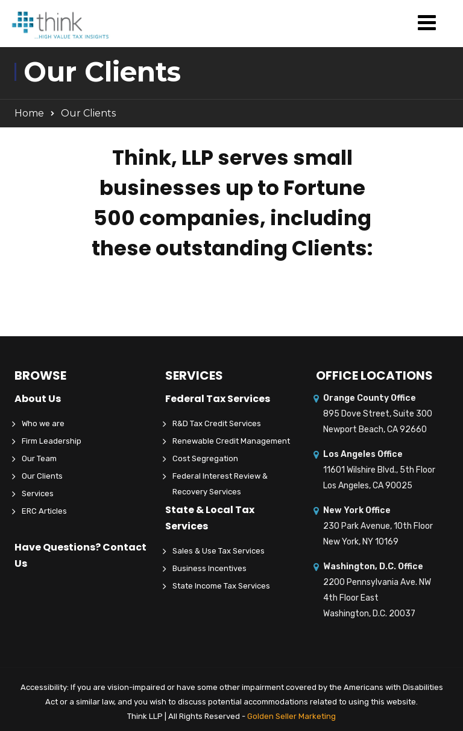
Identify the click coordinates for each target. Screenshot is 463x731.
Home (29, 113)
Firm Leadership (51, 440)
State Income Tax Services (221, 585)
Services (38, 493)
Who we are (43, 423)
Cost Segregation (205, 458)
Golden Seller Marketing (291, 716)
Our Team (39, 458)
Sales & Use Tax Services (218, 550)
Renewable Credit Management (231, 440)
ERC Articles (44, 511)
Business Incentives (209, 568)
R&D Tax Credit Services (216, 423)
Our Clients (42, 475)
